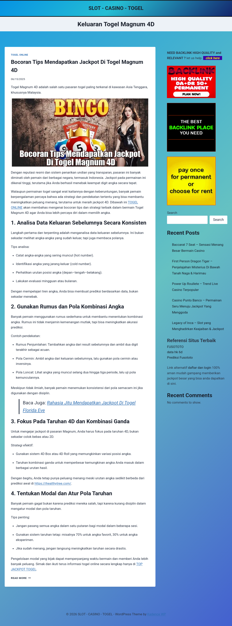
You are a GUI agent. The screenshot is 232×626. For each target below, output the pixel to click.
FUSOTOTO (175, 347)
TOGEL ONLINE (19, 55)
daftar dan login (199, 368)
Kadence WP (156, 614)
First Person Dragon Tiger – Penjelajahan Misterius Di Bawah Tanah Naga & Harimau (196, 267)
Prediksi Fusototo (180, 357)
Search (172, 213)
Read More (21, 577)
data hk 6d (174, 352)
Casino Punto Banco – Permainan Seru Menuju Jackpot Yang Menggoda (196, 306)
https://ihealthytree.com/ (52, 483)
